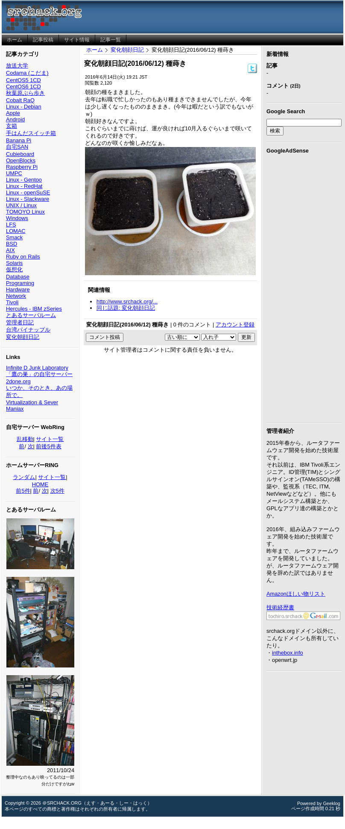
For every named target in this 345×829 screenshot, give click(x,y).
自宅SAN (17, 147)
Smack (14, 237)
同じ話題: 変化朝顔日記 (125, 308)
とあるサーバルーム (31, 315)
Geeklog (331, 803)
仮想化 (14, 269)
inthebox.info (287, 653)
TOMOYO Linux (25, 212)
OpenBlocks (20, 160)
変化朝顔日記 (22, 337)
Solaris (14, 263)
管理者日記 (20, 322)
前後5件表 (48, 446)
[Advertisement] (304, 287)
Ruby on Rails (23, 256)
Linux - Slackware (27, 199)
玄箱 (11, 126)
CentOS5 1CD (23, 80)
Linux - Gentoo (24, 179)
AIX (10, 250)
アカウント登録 (235, 324)
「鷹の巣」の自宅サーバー (39, 374)
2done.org (18, 381)
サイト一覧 (50, 439)
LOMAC (16, 231)
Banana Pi (18, 140)
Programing (20, 283)
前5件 (23, 491)
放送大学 (17, 65)
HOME (40, 484)
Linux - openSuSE (28, 192)
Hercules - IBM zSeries (34, 309)
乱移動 (25, 439)
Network (16, 296)
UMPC (14, 173)
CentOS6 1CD (23, 86)
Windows (17, 218)
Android (15, 119)
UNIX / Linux (21, 205)
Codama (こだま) (27, 73)
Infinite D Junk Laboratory (37, 368)
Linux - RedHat (24, 186)
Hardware (17, 289)
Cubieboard (20, 154)
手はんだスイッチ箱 (31, 133)
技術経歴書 (280, 607)
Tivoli (12, 302)
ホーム (94, 50)
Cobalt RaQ (20, 100)
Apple (13, 113)
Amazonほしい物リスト (295, 594)
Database (17, 276)
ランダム (24, 477)
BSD (11, 244)
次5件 (57, 491)
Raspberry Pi (22, 167)
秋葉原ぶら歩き (25, 93)
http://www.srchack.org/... (127, 301)
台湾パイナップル (28, 329)
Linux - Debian (23, 106)
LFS (11, 224)
